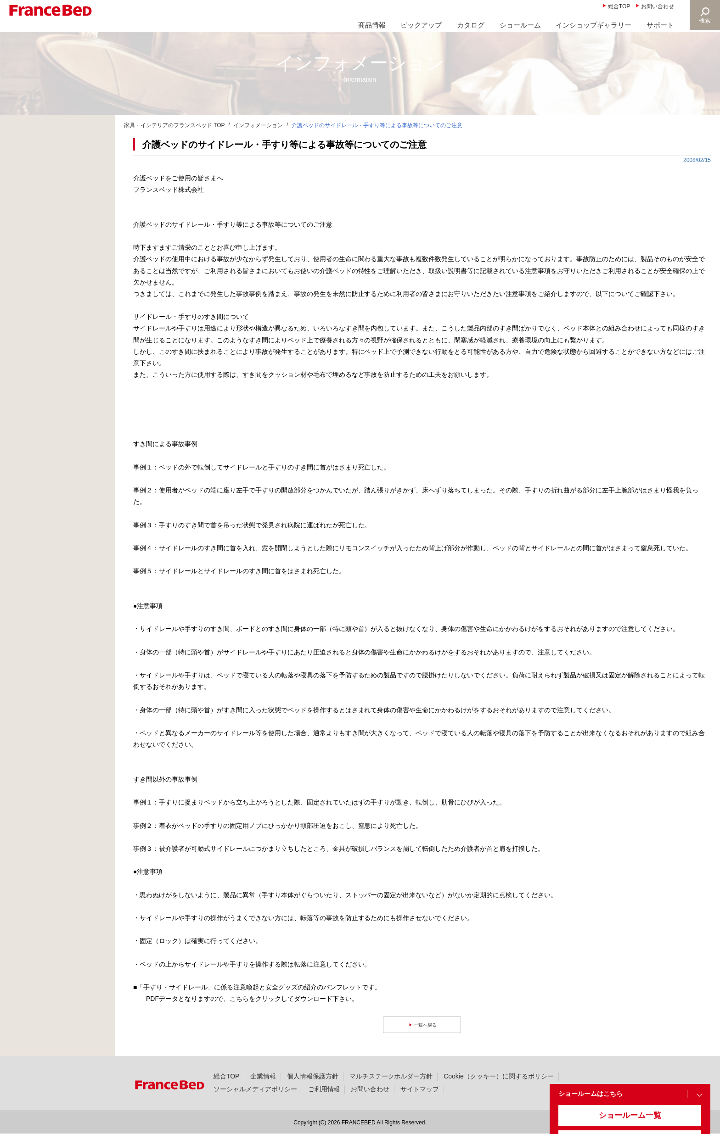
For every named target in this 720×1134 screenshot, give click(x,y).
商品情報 (372, 25)
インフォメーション (258, 125)
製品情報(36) (32, 213)
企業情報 (263, 1076)
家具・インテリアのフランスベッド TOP (174, 125)
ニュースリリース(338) (47, 191)
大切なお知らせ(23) (42, 169)
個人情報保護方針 (312, 1076)
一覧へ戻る (427, 1025)
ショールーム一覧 (621, 1121)
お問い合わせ (657, 6)
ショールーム (520, 25)
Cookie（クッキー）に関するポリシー (498, 1076)
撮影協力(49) (32, 235)
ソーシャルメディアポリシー (255, 1089)
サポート (660, 25)
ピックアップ (421, 25)
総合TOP (619, 6)
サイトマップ (419, 1089)
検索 (704, 20)
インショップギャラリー (593, 25)
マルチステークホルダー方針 (391, 1076)
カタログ (470, 25)
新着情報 (26, 125)
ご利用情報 (324, 1089)
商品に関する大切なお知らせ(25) (61, 147)
